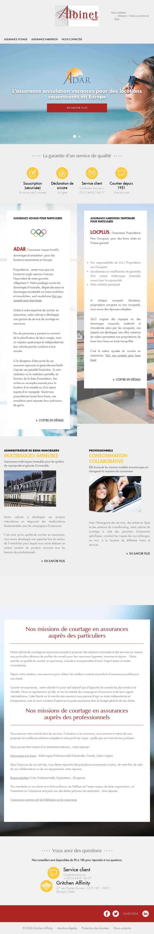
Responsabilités (19, 778)
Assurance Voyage (15, 39)
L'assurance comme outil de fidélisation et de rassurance (43, 800)
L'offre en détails (51, 420)
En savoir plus (77, 107)
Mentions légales (67, 928)
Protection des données (95, 928)
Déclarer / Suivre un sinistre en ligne (131, 17)
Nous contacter (118, 12)
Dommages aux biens (23, 756)
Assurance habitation (44, 39)
